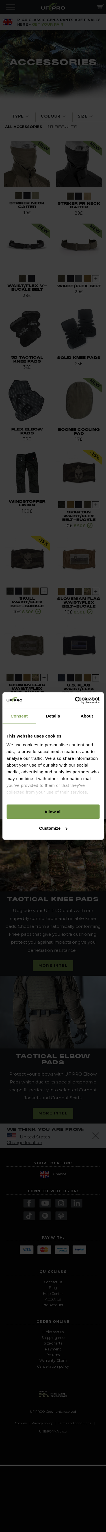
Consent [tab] (19, 715)
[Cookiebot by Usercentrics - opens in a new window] (75, 700)
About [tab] (87, 715)
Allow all (53, 811)
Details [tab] (53, 715)
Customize (53, 828)
